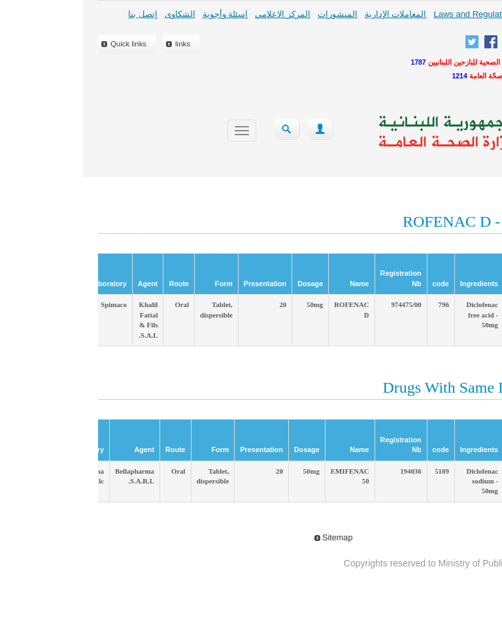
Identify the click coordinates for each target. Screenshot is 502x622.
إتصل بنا (60, 14)
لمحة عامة (460, 14)
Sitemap (251, 537)
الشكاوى (97, 14)
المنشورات (255, 14)
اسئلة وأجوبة (143, 14)
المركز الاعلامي (200, 14)
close (463, 162)
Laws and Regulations (393, 14)
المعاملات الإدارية (313, 14)
